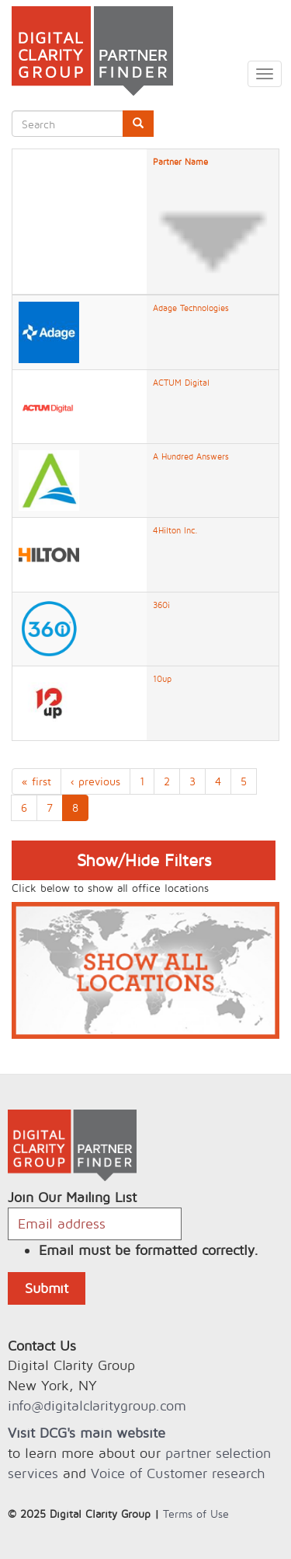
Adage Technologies (191, 307)
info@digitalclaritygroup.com (97, 1405)
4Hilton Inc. (175, 530)
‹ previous (95, 781)
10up (162, 678)
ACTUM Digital (181, 382)
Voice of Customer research (178, 1473)
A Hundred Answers (191, 456)
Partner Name (212, 222)
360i (161, 604)
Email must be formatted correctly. (148, 1250)
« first (36, 781)
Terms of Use (196, 1513)
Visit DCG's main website (86, 1432)
